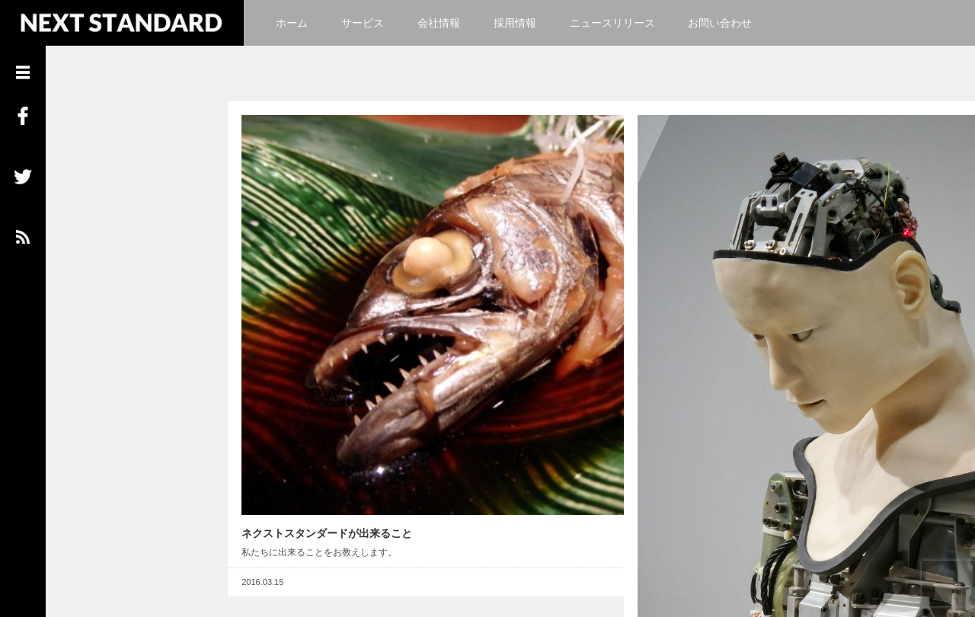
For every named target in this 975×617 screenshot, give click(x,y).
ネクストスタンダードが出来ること (316, 401)
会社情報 (438, 23)
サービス (362, 23)
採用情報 (515, 23)
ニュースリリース (612, 23)
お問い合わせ (720, 23)
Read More (560, 451)
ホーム (292, 23)
